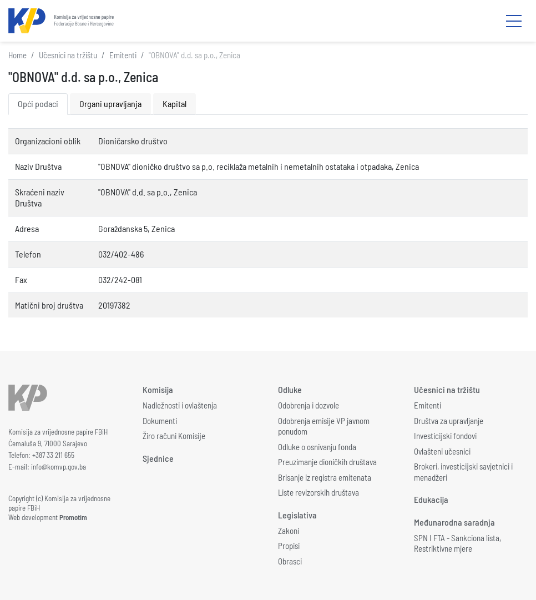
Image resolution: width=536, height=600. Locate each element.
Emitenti (122, 55)
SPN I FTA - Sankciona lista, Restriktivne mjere (457, 543)
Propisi (289, 546)
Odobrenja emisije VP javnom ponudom (324, 426)
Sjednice (158, 458)
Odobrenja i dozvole (308, 405)
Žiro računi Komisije (174, 436)
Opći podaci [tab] (38, 103)
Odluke (290, 389)
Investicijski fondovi (445, 436)
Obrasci (290, 561)
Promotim (73, 517)
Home (17, 55)
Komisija (158, 389)
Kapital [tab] (174, 103)
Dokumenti (160, 421)
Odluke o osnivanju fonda (317, 447)
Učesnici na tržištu (68, 55)
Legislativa (297, 515)
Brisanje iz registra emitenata (324, 477)
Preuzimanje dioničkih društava (327, 462)
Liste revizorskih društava (318, 492)
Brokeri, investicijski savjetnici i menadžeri (463, 471)
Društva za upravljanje (448, 421)
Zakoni (288, 531)
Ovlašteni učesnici (442, 451)
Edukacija (431, 499)
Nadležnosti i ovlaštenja (180, 405)
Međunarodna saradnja (454, 522)
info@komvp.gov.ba (58, 466)
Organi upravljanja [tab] (110, 103)
